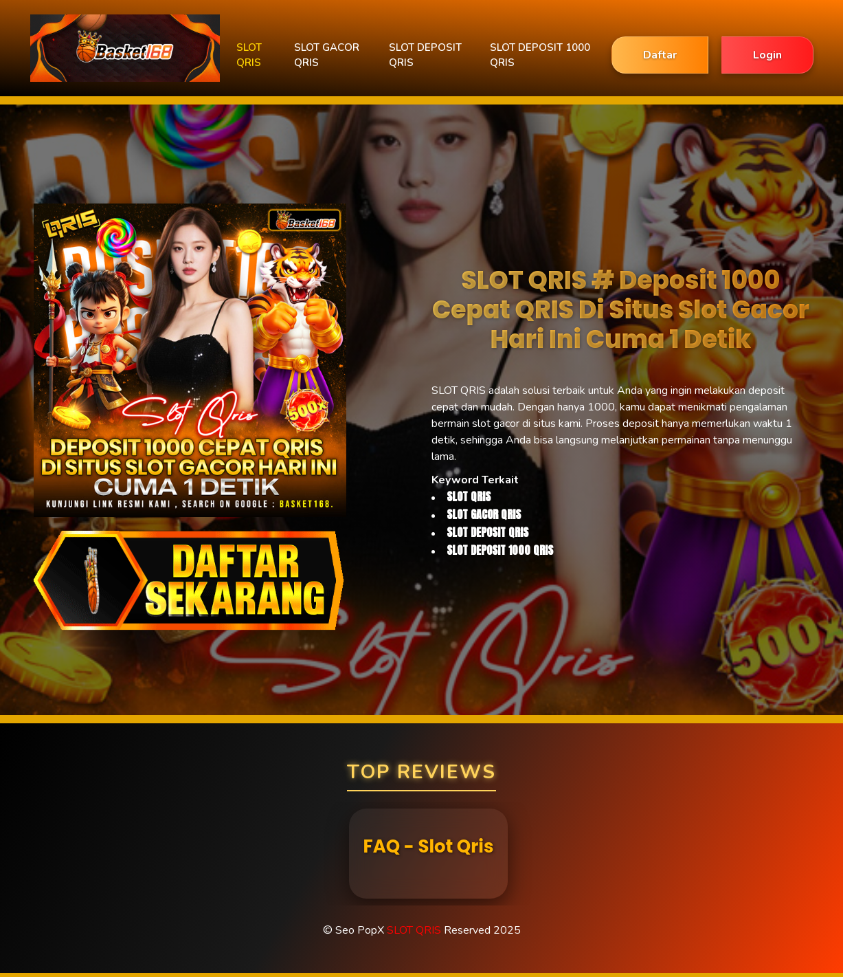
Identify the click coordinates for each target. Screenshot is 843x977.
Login (767, 55)
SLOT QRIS (249, 55)
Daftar (660, 55)
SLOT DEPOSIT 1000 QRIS (540, 55)
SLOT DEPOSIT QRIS (425, 55)
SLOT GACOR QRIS (326, 55)
